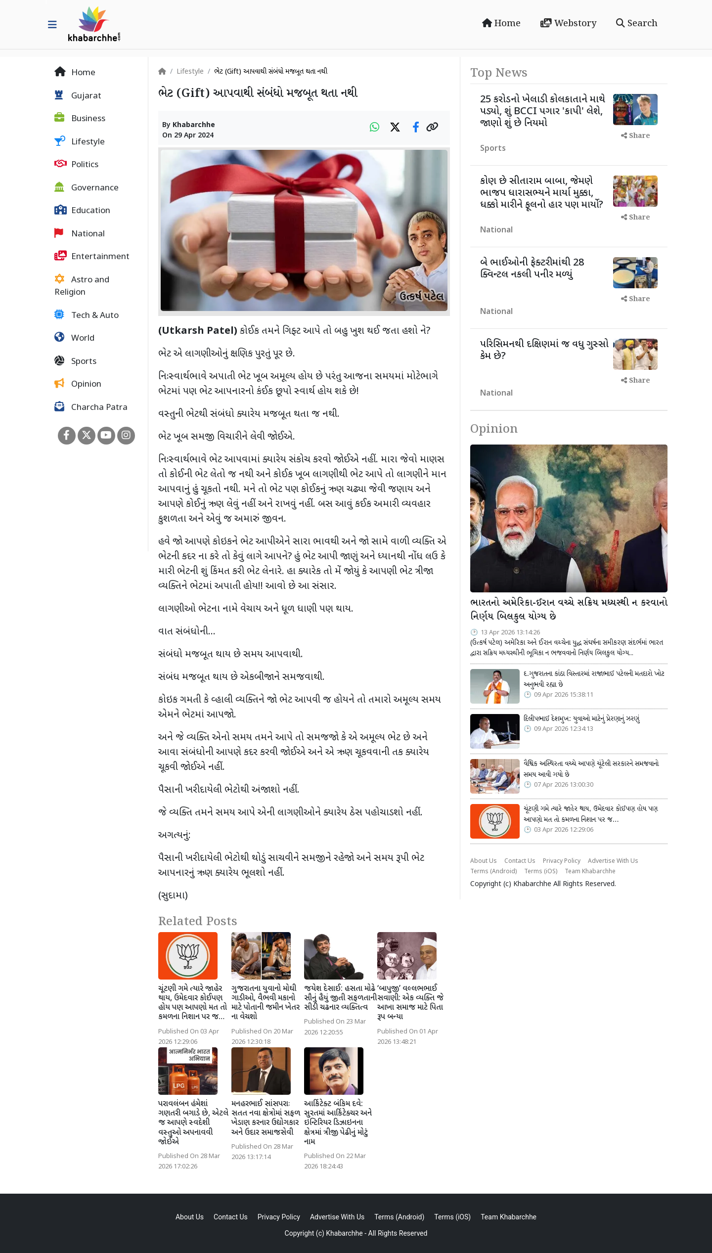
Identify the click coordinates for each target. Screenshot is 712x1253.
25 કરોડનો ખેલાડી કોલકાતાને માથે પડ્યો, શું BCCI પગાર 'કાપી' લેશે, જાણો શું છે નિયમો (542, 111)
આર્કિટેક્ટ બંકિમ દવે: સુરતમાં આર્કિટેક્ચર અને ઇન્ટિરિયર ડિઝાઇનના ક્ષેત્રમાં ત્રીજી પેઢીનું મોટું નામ (338, 1123)
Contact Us (519, 861)
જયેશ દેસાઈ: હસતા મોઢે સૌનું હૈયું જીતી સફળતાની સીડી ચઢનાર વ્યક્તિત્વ (340, 998)
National (79, 234)
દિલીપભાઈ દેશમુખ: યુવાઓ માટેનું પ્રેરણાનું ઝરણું (581, 719)
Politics (76, 165)
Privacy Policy (561, 861)
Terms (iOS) (540, 872)
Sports (75, 361)
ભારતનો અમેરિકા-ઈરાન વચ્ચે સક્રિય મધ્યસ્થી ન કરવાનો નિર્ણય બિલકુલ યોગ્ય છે (569, 610)
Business (79, 119)
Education (82, 211)
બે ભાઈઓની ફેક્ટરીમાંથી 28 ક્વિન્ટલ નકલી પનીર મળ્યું (532, 269)
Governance (86, 188)
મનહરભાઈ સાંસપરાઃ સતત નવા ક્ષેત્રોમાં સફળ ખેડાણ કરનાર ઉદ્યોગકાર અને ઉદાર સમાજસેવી (265, 1118)
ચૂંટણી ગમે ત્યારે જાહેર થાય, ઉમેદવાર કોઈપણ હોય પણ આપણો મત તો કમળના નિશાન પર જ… (192, 1003)
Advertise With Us (613, 861)
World (74, 338)
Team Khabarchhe (590, 872)
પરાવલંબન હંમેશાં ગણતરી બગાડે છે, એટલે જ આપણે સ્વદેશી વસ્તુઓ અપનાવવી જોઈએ (193, 1123)
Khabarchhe (194, 125)
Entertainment (92, 257)
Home (501, 23)
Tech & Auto (86, 315)
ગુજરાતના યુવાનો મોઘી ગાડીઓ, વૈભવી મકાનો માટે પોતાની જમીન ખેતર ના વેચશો (265, 1003)
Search (637, 23)
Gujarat (77, 96)
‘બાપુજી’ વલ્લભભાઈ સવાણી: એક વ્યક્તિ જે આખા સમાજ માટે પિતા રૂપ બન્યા (410, 1003)
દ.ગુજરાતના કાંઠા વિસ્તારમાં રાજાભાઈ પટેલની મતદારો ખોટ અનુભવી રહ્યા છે (594, 679)
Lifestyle (79, 142)
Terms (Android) (493, 872)
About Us (483, 861)
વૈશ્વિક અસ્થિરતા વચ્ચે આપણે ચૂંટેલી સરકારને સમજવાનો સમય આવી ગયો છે (591, 769)
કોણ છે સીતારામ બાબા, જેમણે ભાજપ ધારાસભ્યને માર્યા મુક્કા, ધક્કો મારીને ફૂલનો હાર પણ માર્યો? (541, 193)
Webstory (568, 23)
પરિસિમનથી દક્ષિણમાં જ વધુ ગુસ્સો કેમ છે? (544, 350)
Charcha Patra (91, 407)
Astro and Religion (81, 286)
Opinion (77, 384)
